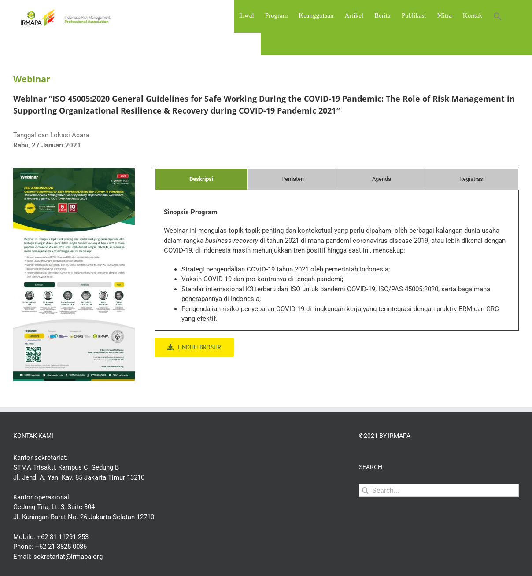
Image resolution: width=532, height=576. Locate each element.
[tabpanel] (336, 268)
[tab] (201, 179)
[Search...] (439, 490)
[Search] (365, 490)
